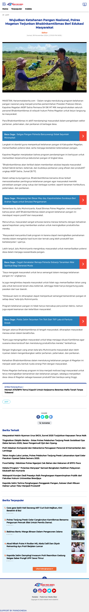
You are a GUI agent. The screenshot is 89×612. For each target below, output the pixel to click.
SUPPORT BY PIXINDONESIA (13, 610)
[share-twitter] (42, 417)
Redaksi (35, 597)
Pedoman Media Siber (48, 597)
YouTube (56, 592)
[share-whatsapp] (47, 417)
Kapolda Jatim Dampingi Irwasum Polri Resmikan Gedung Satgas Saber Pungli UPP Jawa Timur (36, 556)
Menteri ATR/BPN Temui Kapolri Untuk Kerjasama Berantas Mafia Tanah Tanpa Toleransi (43, 391)
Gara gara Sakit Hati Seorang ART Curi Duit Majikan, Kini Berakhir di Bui (34, 509)
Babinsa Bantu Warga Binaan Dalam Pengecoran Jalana (34, 531)
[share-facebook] (38, 417)
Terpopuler (16, 9)
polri (6, 402)
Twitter (50, 592)
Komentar (44, 423)
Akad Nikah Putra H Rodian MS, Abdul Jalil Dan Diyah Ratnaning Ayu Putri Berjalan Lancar (33, 545)
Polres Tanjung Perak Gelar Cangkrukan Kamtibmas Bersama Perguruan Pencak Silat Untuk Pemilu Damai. (37, 521)
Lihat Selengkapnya (44, 569)
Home (5, 9)
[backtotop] (44, 579)
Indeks (28, 9)
